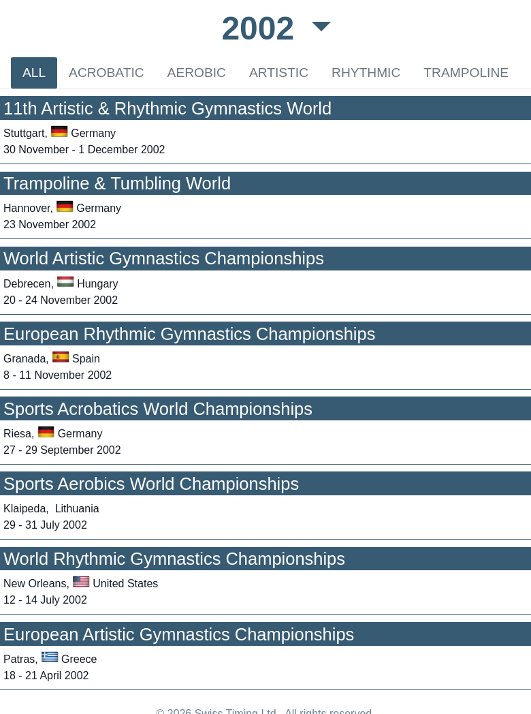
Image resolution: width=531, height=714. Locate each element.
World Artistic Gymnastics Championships (163, 258)
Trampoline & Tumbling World (117, 183)
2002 (262, 28)
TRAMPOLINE (466, 72)
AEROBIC (196, 72)
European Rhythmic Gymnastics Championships (189, 333)
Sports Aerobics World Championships (151, 483)
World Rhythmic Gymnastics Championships (174, 558)
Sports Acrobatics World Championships (157, 408)
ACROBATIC (106, 72)
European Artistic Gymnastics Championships (178, 634)
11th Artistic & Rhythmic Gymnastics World (167, 108)
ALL (34, 72)
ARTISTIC (278, 72)
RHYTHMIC (366, 72)
